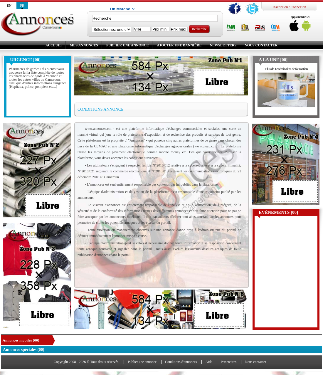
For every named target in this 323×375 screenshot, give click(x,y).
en (9, 6)
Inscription (280, 7)
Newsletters (223, 45)
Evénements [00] (278, 212)
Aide (209, 362)
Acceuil (54, 45)
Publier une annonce (127, 45)
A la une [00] (273, 59)
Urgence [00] (25, 59)
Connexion (298, 7)
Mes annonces (84, 45)
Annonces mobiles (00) (21, 340)
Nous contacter (261, 45)
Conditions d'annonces (181, 362)
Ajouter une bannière (179, 45)
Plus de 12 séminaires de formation (286, 69)
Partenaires (228, 362)
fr (22, 6)
